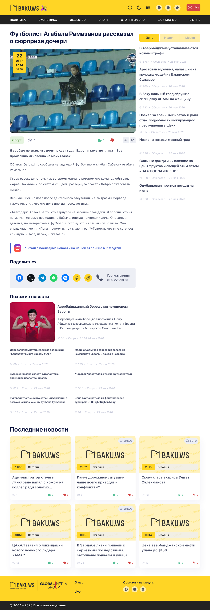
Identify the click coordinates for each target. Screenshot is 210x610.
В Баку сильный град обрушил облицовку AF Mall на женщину (165, 96)
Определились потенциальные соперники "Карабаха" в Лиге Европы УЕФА (37, 351)
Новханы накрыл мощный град (164, 140)
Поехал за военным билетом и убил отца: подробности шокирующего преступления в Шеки (168, 120)
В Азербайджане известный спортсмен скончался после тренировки (35, 375)
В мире (194, 19)
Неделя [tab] (169, 38)
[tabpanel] (169, 123)
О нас (79, 582)
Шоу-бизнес (167, 19)
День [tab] (149, 38)
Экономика (48, 19)
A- (126, 140)
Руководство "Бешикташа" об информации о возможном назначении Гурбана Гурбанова (38, 399)
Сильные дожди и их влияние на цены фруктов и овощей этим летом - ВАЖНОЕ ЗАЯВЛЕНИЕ (169, 166)
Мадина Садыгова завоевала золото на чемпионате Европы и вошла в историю (100, 351)
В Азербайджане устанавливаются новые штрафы (168, 50)
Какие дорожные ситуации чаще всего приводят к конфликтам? (100, 482)
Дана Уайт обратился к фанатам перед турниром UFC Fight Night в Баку (99, 399)
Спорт (103, 19)
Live (193, 7)
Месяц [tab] (190, 38)
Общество (78, 19)
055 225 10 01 (117, 280)
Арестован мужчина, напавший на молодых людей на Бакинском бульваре (167, 74)
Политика (18, 19)
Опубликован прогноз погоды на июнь (166, 188)
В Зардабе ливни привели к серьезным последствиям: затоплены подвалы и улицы (102, 550)
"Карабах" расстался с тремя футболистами (103, 373)
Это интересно (133, 19)
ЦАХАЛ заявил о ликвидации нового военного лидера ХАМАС (37, 550)
